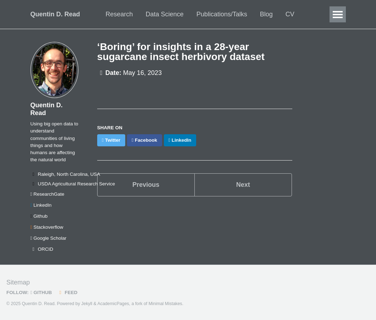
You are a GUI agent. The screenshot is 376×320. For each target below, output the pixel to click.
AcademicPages (113, 303)
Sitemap (18, 282)
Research (119, 14)
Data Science (165, 14)
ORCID (42, 249)
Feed (67, 292)
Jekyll (86, 303)
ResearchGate (48, 194)
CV (290, 14)
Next (243, 184)
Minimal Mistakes (165, 303)
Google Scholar (49, 238)
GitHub (41, 292)
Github (39, 216)
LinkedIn (41, 205)
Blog (266, 14)
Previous (145, 184)
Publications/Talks (222, 14)
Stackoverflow (47, 227)
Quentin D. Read (55, 14)
